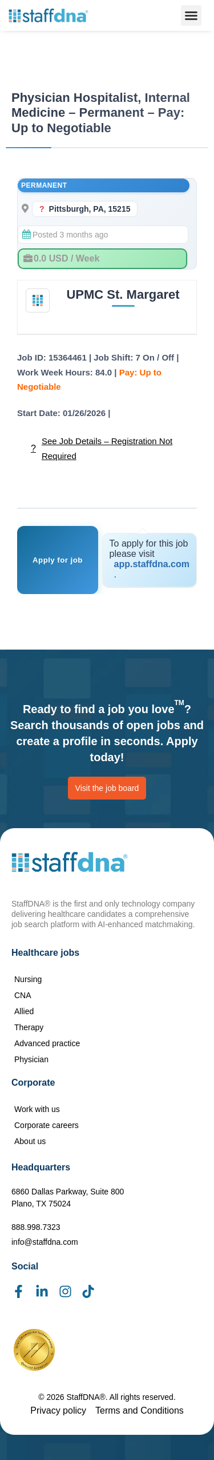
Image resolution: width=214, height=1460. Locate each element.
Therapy (28, 1027)
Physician (31, 1059)
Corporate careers (46, 1125)
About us (30, 1141)
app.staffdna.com (151, 564)
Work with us (37, 1109)
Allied (24, 1011)
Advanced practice (47, 1043)
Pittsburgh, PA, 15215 (90, 208)
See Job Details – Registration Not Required (107, 448)
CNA (22, 995)
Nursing (28, 979)
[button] (191, 15)
